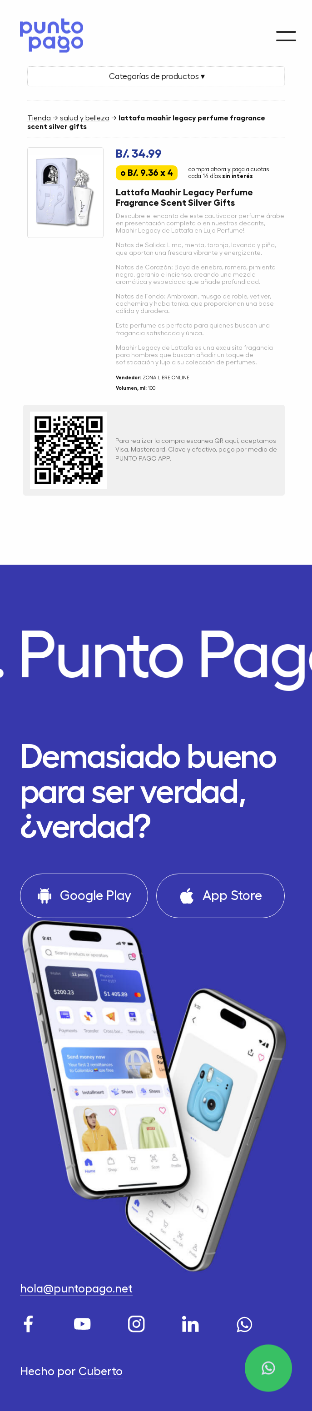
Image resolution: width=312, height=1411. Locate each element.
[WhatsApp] (246, 1322)
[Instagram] (138, 1322)
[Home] (47, 33)
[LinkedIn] (192, 1322)
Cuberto (101, 1371)
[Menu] (286, 30)
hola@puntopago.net (76, 1289)
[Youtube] (84, 1322)
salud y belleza (84, 118)
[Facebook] (30, 1322)
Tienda (39, 118)
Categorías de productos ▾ (156, 76)
